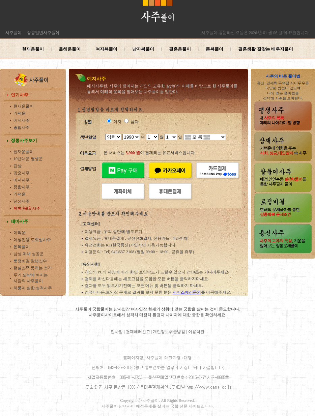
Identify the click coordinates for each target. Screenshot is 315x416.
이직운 (19, 232)
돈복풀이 (214, 49)
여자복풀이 (106, 49)
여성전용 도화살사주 (32, 239)
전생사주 (21, 201)
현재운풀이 (33, 49)
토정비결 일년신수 (30, 261)
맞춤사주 (21, 173)
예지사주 (21, 120)
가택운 (19, 113)
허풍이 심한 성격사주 (32, 288)
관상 (17, 166)
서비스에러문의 (187, 292)
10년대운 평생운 (28, 158)
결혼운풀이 (180, 49)
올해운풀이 (70, 49)
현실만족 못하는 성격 (32, 268)
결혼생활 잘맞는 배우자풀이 (265, 49)
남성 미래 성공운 (28, 253)
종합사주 (21, 127)
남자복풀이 (143, 49)
